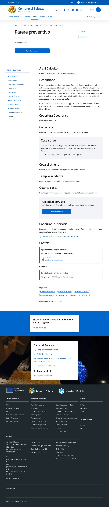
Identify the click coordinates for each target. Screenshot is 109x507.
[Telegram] (76, 9)
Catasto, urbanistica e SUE (40, 421)
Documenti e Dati (12, 421)
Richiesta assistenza (38, 452)
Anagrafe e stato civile (38, 411)
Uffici (8, 405)
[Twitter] (68, 9)
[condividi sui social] (81, 31)
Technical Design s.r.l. (20, 501)
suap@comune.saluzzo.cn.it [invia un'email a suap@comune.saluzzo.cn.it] (52, 260)
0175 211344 (47, 257)
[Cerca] (98, 9)
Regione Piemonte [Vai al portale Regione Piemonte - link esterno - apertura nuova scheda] (13, 2)
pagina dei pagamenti (89, 192)
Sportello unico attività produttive (54, 272)
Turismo (58, 428)
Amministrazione (16, 16)
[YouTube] (72, 9)
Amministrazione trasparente (66, 442)
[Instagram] (80, 9)
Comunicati (84, 408)
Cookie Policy (60, 449)
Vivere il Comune (45, 16)
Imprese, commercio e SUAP (65, 411)
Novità (27, 16)
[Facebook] (64, 9)
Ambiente (34, 408)
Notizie (82, 405)
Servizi (34, 16)
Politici (8, 411)
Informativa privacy (62, 445)
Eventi (82, 428)
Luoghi (82, 425)
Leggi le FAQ (35, 442)
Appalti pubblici (36, 414)
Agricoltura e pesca (37, 405)
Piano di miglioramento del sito (66, 459)
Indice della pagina (17, 70)
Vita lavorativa (61, 431)
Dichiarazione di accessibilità (65, 455)
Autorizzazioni (36, 418)
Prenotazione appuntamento (41, 445)
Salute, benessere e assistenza (66, 418)
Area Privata (10, 488)
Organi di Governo (12, 408)
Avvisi (82, 411)
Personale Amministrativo (15, 414)
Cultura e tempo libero (38, 424)
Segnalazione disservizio (39, 449)
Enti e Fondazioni (12, 418)
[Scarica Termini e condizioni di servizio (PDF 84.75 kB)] (58, 236)
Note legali (59, 452)
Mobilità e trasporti (62, 414)
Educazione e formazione (39, 428)
